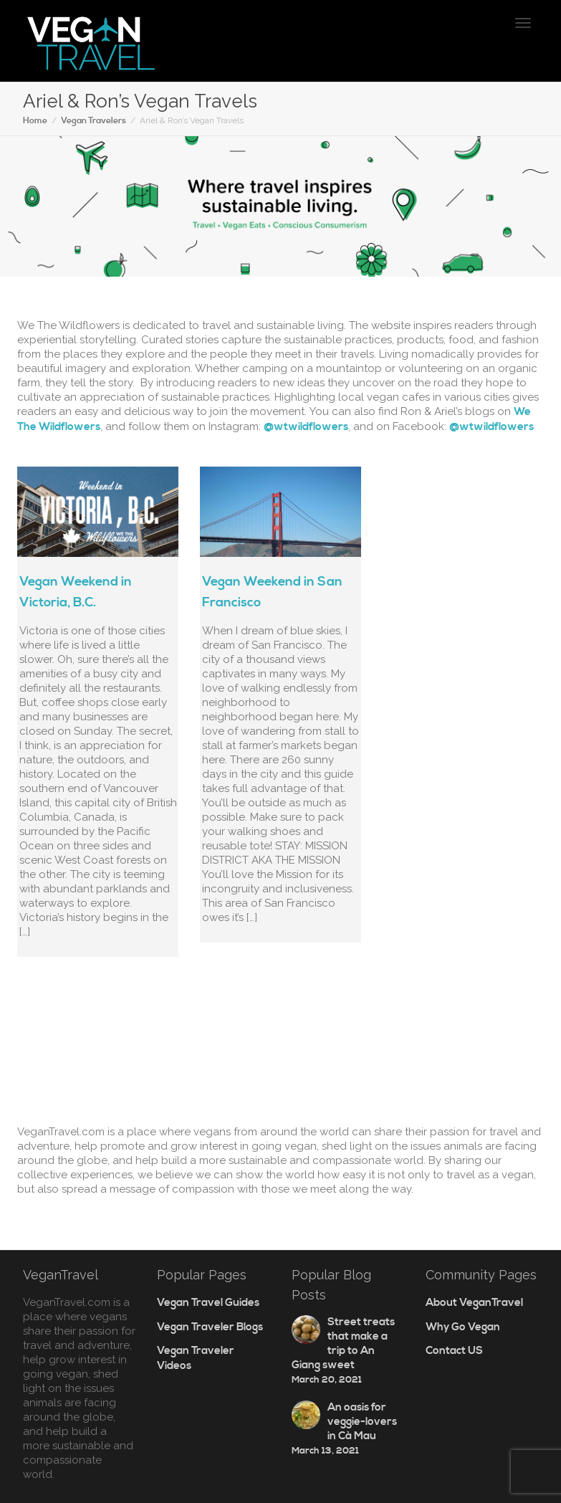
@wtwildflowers (306, 427)
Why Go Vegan (463, 1327)
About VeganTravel (474, 1302)
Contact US (454, 1351)
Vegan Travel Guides (208, 1302)
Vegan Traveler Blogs (210, 1327)
